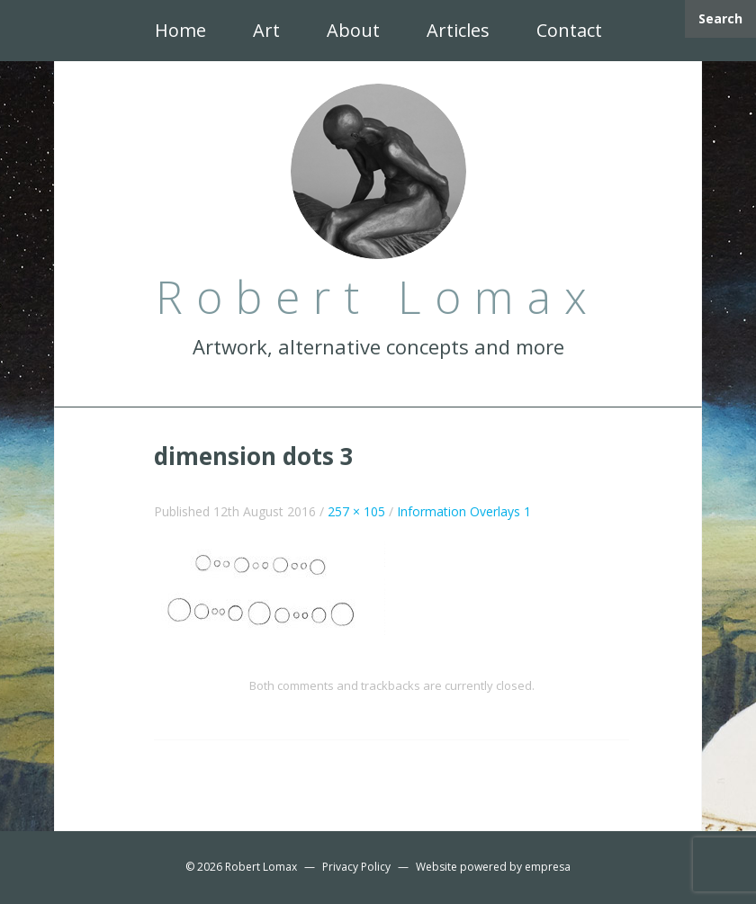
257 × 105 (356, 511)
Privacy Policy (356, 866)
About (353, 30)
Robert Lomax (261, 866)
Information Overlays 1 (464, 511)
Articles (458, 30)
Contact (569, 30)
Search (720, 18)
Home (180, 30)
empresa (548, 866)
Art (266, 30)
